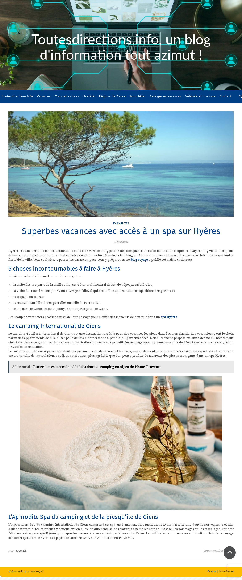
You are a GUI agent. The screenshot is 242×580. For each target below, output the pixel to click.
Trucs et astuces (67, 96)
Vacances (44, 96)
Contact (225, 96)
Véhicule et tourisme (200, 96)
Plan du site (226, 571)
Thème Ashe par (19, 571)
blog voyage (139, 259)
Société (89, 96)
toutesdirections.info (17, 96)
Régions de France (112, 96)
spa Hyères (169, 317)
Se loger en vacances (165, 96)
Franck (21, 550)
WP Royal (36, 571)
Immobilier (138, 96)
